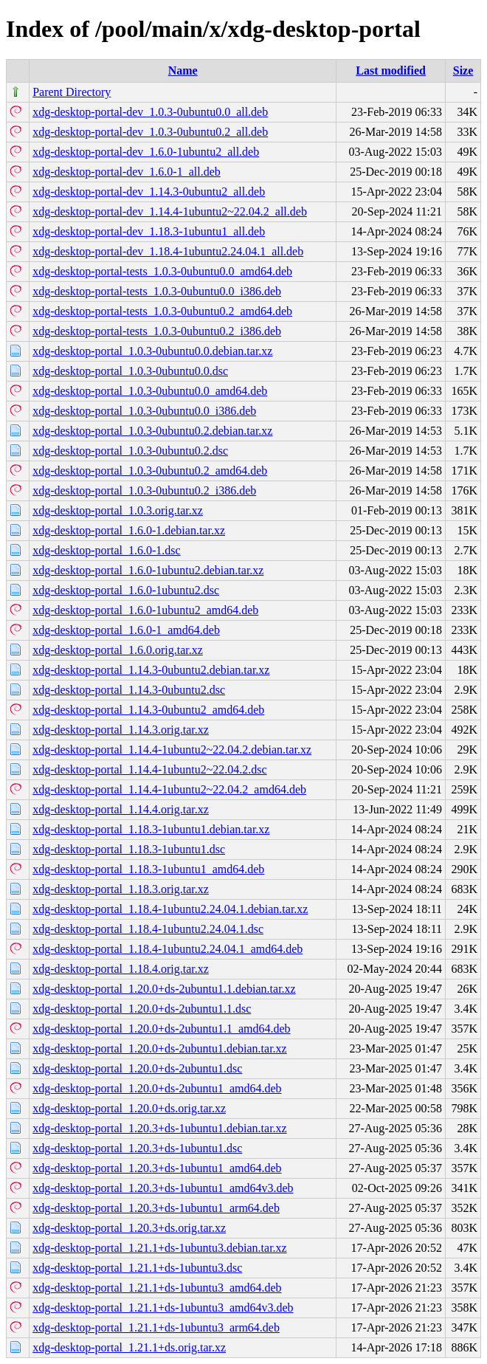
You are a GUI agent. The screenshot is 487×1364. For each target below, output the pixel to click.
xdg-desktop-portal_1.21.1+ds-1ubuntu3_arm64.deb (156, 1327)
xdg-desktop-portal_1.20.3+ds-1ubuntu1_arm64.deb (156, 1208)
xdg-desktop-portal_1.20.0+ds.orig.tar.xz (129, 1108)
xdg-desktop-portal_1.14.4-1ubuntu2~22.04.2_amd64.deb (169, 789)
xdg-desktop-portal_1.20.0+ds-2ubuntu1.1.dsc (141, 1008)
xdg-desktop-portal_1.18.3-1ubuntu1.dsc (128, 849)
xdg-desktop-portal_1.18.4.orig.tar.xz (120, 968)
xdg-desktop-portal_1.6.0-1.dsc (106, 550)
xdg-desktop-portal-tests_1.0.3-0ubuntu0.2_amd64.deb (162, 311)
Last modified (391, 70)
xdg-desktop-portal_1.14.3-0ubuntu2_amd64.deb (148, 709)
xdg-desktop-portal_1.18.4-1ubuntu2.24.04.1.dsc (147, 929)
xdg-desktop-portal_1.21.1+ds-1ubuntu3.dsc (137, 1267)
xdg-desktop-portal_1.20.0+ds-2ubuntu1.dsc (137, 1068)
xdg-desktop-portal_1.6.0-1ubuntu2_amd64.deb (145, 610)
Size (463, 70)
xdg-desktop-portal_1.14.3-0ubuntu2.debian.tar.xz (150, 670)
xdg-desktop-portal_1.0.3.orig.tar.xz (117, 510)
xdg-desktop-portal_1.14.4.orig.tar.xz (120, 809)
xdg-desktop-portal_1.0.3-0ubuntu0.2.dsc (130, 450)
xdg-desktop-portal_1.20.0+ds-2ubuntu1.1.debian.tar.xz (164, 988)
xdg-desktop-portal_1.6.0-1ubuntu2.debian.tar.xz (147, 570)
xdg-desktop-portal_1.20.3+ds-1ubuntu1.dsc (137, 1148)
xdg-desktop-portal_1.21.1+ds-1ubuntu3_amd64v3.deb (162, 1307)
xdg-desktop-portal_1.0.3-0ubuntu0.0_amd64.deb (149, 391)
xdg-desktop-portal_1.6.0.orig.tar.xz (117, 650)
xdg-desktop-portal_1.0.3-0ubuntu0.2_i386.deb (144, 490)
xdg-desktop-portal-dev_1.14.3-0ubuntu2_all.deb (148, 191)
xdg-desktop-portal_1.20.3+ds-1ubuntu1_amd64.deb (156, 1168)
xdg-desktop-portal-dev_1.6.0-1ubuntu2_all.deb (145, 151)
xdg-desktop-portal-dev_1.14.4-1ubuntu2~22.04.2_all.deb (169, 211)
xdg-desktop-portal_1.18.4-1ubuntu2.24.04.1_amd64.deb (167, 949)
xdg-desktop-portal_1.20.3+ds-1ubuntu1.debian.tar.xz (159, 1128)
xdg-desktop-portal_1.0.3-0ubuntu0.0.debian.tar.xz (152, 351)
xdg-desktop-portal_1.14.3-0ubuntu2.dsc (128, 689)
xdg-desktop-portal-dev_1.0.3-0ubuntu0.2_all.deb (150, 131)
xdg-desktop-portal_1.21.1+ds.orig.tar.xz (129, 1347)
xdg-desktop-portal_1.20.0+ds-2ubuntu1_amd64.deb (156, 1088)
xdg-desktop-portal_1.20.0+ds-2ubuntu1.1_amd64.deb (161, 1028)
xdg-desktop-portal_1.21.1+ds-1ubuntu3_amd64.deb (156, 1287)
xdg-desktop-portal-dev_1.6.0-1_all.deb (126, 171)
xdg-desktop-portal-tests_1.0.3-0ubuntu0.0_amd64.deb (162, 271)
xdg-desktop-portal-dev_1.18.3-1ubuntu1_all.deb (148, 231)
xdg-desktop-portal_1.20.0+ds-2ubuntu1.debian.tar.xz (159, 1048)
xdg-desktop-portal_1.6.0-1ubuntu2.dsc (125, 590)
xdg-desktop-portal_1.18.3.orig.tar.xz (120, 889)
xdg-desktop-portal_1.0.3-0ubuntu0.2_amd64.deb (149, 470)
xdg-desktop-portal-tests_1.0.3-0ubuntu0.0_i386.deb (156, 291)
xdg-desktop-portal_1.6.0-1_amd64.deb (126, 630)
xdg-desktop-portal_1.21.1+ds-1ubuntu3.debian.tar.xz (159, 1247)
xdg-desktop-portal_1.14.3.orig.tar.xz (120, 729)
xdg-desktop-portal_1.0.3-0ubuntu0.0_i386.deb (144, 410)
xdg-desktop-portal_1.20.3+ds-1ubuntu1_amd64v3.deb (162, 1188)
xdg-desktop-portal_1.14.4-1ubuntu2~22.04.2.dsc (149, 769)
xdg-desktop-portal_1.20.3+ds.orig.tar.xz (129, 1228)
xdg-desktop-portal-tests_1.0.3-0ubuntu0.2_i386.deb (156, 331)
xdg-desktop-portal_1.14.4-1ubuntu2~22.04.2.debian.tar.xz (171, 749)
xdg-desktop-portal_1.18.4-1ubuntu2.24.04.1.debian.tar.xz (170, 909)
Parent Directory (71, 92)
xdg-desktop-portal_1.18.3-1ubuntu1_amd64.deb (148, 869)
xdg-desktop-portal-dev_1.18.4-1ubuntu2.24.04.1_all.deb (167, 251)
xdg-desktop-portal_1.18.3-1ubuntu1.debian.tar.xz (150, 829)
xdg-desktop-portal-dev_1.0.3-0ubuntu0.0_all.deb (150, 112)
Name (183, 70)
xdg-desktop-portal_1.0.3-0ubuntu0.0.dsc (130, 371)
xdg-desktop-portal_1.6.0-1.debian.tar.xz (128, 530)
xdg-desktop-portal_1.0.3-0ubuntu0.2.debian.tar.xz (152, 430)
